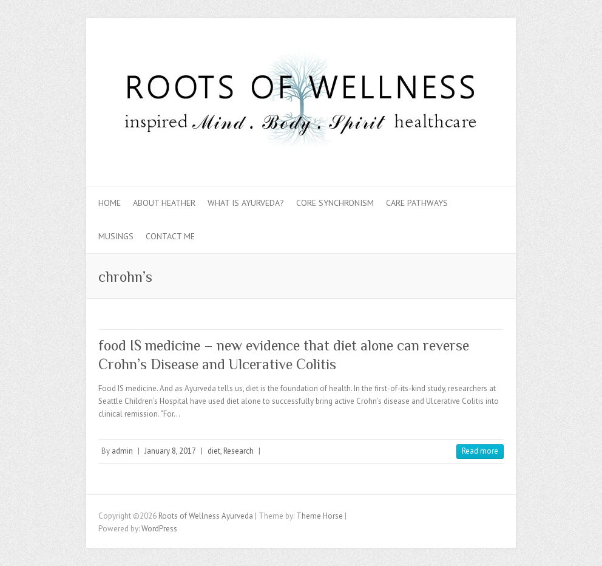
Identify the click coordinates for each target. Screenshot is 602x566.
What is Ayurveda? (246, 202)
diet (214, 451)
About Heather (164, 202)
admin (122, 451)
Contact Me (170, 236)
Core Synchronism (335, 202)
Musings (116, 236)
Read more (480, 451)
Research (238, 451)
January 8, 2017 (170, 451)
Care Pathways (417, 202)
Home (109, 202)
